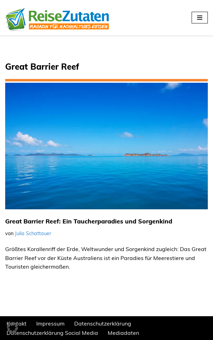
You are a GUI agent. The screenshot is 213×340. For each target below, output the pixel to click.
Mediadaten (123, 332)
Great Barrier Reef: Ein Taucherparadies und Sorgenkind (88, 221)
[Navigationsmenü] (200, 17)
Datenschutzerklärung (102, 323)
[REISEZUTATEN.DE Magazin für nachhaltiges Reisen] (57, 18)
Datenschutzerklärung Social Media (52, 332)
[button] (12, 327)
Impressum (50, 323)
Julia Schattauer (33, 233)
